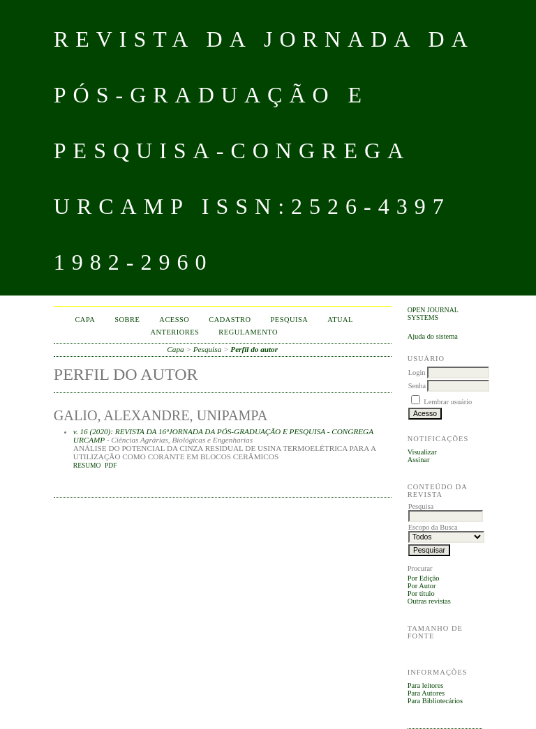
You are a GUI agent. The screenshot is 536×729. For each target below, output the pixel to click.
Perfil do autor (254, 349)
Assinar (419, 459)
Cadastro (230, 319)
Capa (85, 319)
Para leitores (426, 685)
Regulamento (248, 332)
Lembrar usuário (448, 402)
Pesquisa (289, 319)
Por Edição (424, 578)
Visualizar (422, 452)
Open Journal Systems (433, 313)
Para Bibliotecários (435, 701)
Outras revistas (429, 601)
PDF (111, 465)
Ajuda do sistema (433, 336)
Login (417, 372)
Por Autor (422, 586)
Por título (421, 593)
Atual (340, 319)
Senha (417, 386)
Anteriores (174, 332)
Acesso (174, 319)
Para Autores (426, 693)
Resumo (87, 465)
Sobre (127, 319)
